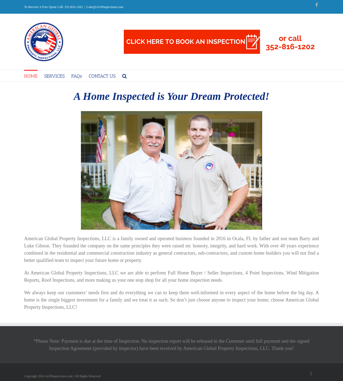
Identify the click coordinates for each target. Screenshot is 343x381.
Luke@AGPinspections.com (105, 7)
